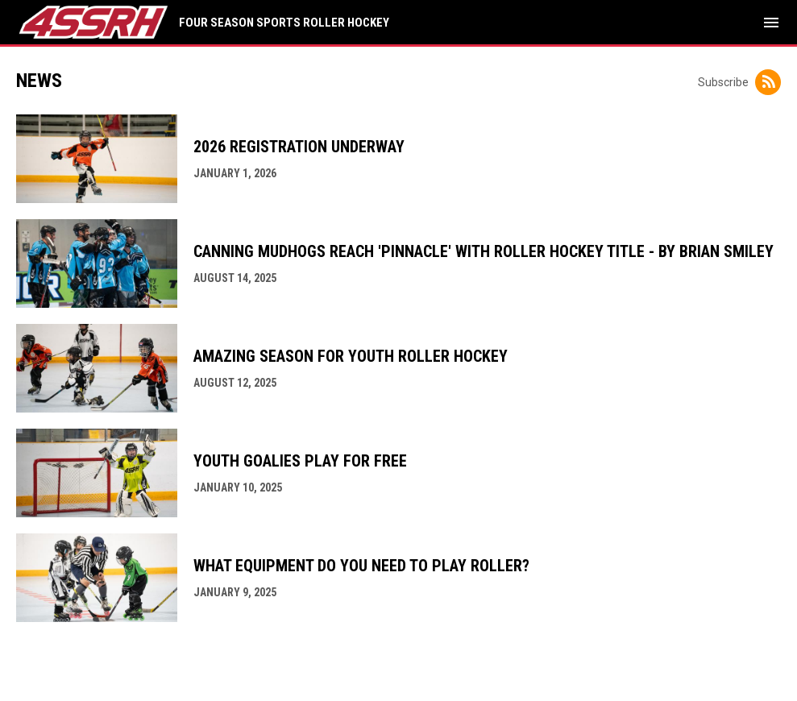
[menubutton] (771, 22)
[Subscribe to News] (768, 82)
